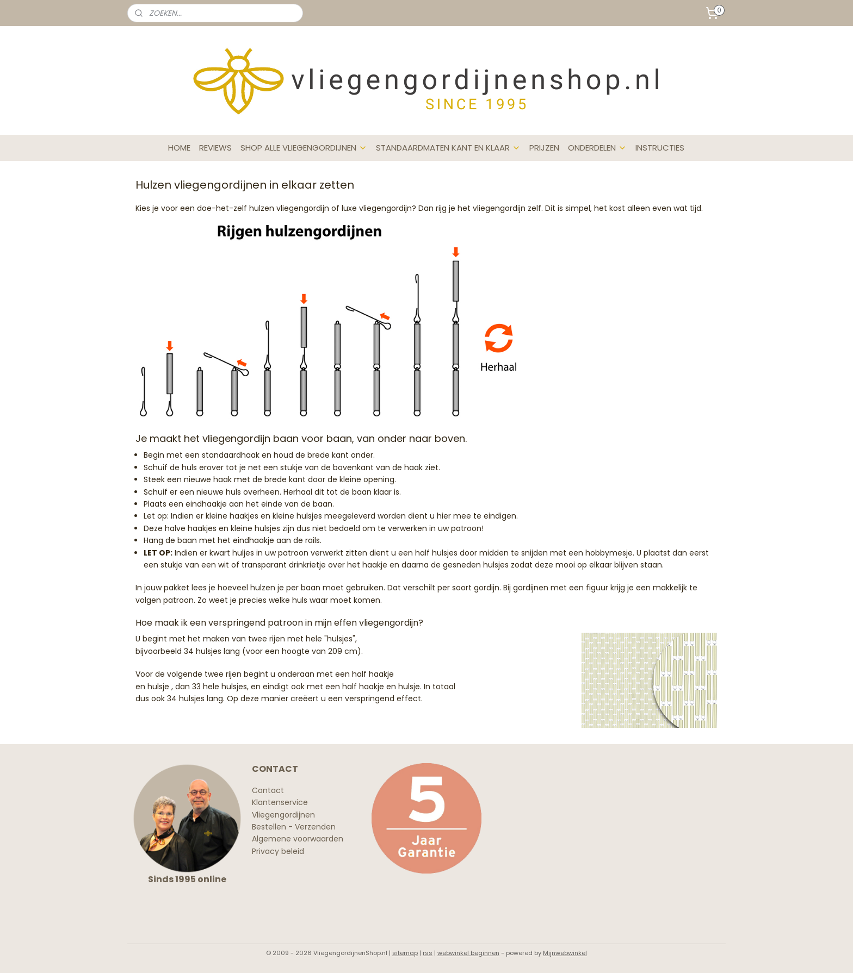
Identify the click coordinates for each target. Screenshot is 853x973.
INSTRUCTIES (659, 147)
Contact (268, 790)
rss (427, 953)
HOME (179, 147)
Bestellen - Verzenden (294, 826)
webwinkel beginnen (468, 953)
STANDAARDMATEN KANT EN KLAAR (448, 147)
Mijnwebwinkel (565, 953)
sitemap (405, 953)
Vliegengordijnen (283, 814)
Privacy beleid (278, 851)
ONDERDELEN (597, 147)
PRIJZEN (544, 147)
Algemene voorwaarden (297, 838)
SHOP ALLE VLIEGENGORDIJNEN (303, 147)
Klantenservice (280, 802)
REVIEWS (215, 147)
